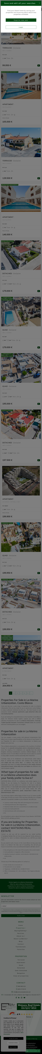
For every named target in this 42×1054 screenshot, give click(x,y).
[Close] (39, 3)
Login (21, 27)
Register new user (21, 20)
